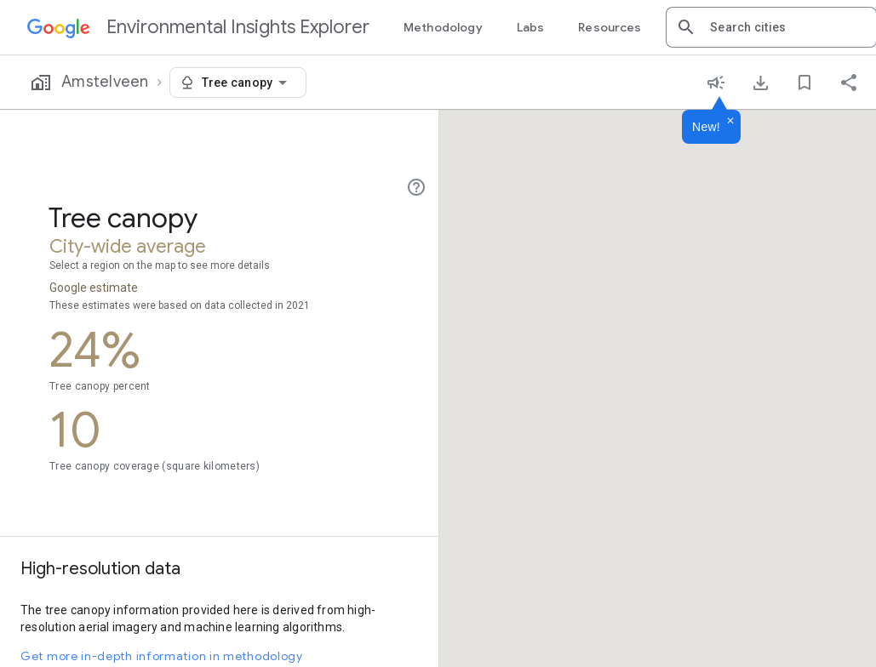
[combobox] (786, 27)
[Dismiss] (730, 122)
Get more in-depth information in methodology (161, 656)
